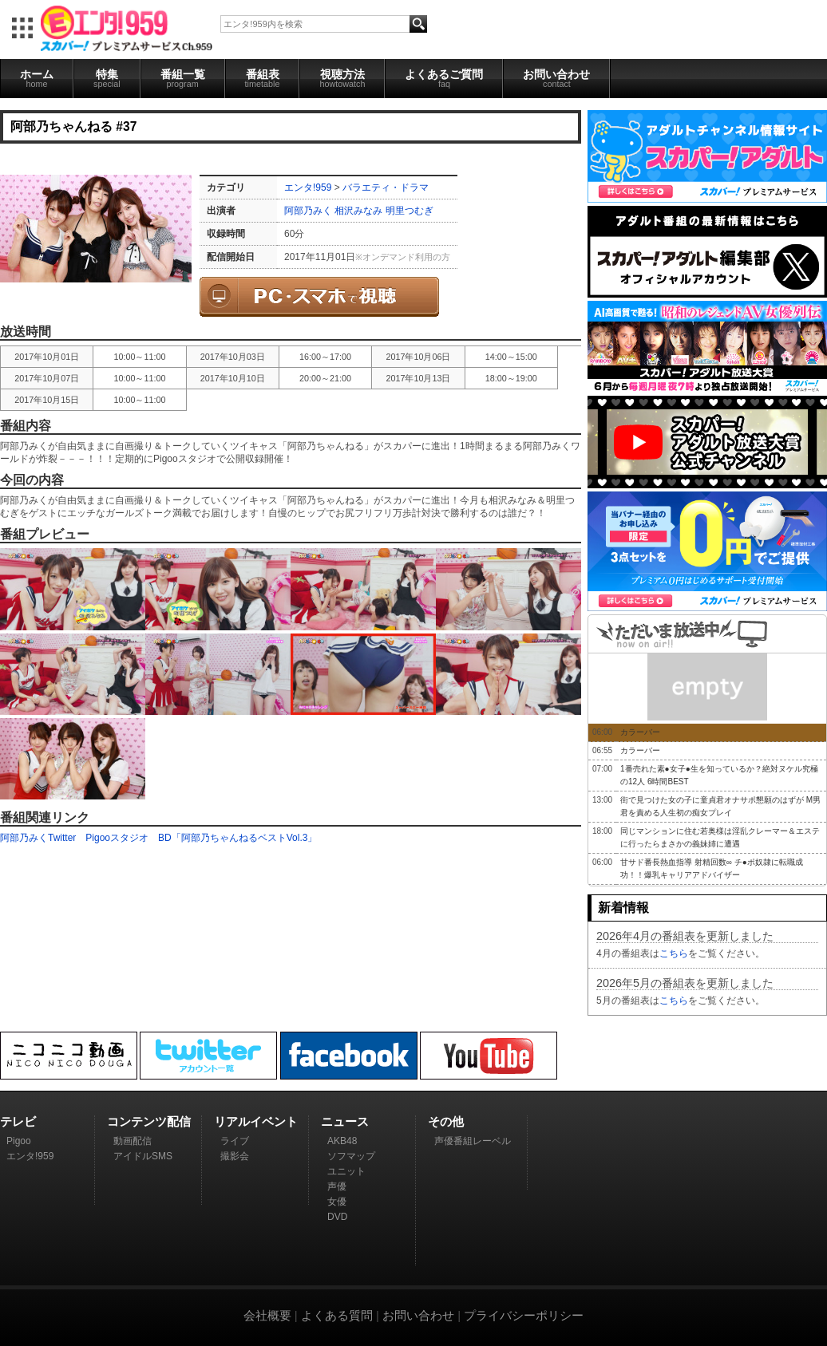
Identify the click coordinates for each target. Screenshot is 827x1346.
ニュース (345, 1121)
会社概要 (267, 1315)
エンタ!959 (307, 187)
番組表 (262, 78)
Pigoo (18, 1141)
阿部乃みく (308, 210)
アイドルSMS (142, 1156)
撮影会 (234, 1156)
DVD (337, 1216)
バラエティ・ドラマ (385, 187)
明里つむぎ (409, 210)
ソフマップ (351, 1156)
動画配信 (132, 1141)
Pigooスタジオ (116, 837)
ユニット (346, 1171)
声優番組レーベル (472, 1141)
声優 (336, 1186)
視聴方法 (342, 78)
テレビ (18, 1121)
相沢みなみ (358, 210)
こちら (673, 953)
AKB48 (342, 1141)
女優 (336, 1201)
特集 (107, 78)
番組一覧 (182, 78)
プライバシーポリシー (524, 1315)
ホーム (36, 78)
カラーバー (640, 732)
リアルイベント (256, 1121)
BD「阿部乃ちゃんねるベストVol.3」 (237, 837)
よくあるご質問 (444, 78)
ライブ (234, 1141)
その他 (446, 1121)
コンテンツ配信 (149, 1121)
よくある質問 (337, 1315)
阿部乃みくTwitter (38, 837)
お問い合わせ (556, 78)
